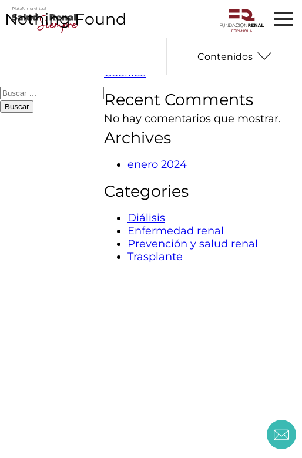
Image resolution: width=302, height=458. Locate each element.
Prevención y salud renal (192, 243)
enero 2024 (157, 164)
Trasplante (155, 256)
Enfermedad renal (175, 230)
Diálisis (146, 217)
